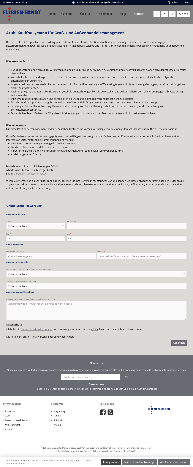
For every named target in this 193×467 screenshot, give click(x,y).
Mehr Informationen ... (16, 463)
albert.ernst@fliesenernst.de (30, 173)
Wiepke (57, 424)
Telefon (101, 251)
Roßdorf (58, 420)
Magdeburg (59, 411)
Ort (69, 234)
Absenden (179, 342)
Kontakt (9, 429)
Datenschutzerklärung (16, 420)
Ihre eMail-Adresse (15, 251)
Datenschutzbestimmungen (36, 329)
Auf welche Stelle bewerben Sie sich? (22, 281)
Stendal (57, 415)
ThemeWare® (129, 451)
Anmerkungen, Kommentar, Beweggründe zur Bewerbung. (30, 299)
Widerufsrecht (12, 424)
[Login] (172, 14)
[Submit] (126, 377)
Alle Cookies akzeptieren (174, 462)
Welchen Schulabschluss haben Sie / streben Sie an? (28, 269)
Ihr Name (71, 221)
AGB (93, 329)
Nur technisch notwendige (139, 462)
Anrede (9, 221)
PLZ (8, 234)
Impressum (11, 411)
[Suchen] (156, 14)
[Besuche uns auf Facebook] (103, 412)
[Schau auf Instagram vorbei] (110, 412)
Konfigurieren (111, 462)
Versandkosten (88, 447)
